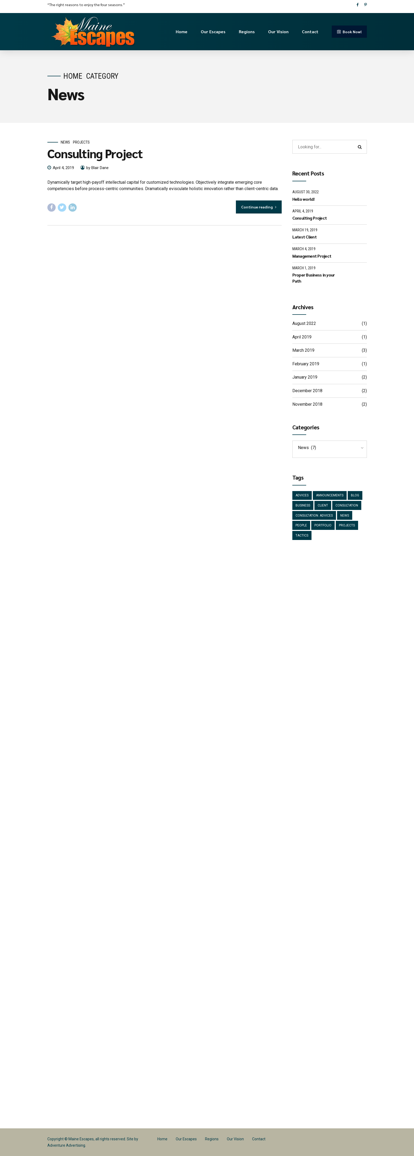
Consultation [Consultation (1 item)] (346, 505)
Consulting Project (95, 153)
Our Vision (278, 31)
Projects (81, 142)
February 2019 (305, 363)
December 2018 (307, 390)
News (65, 142)
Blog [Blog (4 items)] (355, 495)
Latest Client (304, 237)
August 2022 (304, 323)
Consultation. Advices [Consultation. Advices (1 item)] (314, 515)
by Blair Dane (97, 167)
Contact (310, 31)
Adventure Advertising (66, 1145)
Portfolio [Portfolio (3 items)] (322, 525)
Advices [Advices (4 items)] (302, 495)
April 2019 (301, 337)
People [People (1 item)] (301, 525)
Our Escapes (213, 31)
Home (181, 31)
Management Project (311, 256)
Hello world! (303, 199)
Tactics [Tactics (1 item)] (302, 535)
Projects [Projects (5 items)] (347, 525)
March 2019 (303, 350)
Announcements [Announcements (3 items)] (329, 495)
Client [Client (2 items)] (323, 505)
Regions (247, 31)
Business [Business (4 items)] (303, 505)
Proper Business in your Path (313, 277)
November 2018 (307, 404)
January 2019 (304, 377)
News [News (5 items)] (344, 515)
